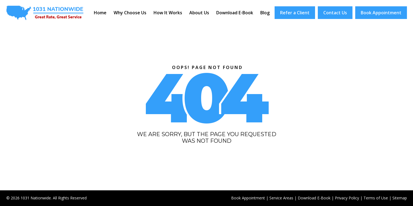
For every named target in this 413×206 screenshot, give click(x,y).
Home (100, 13)
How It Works (168, 13)
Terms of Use (375, 197)
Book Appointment (381, 13)
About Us (199, 13)
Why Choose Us (130, 13)
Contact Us (335, 13)
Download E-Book (234, 13)
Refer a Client (295, 13)
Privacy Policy (347, 197)
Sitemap (399, 197)
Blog (265, 13)
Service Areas (281, 197)
